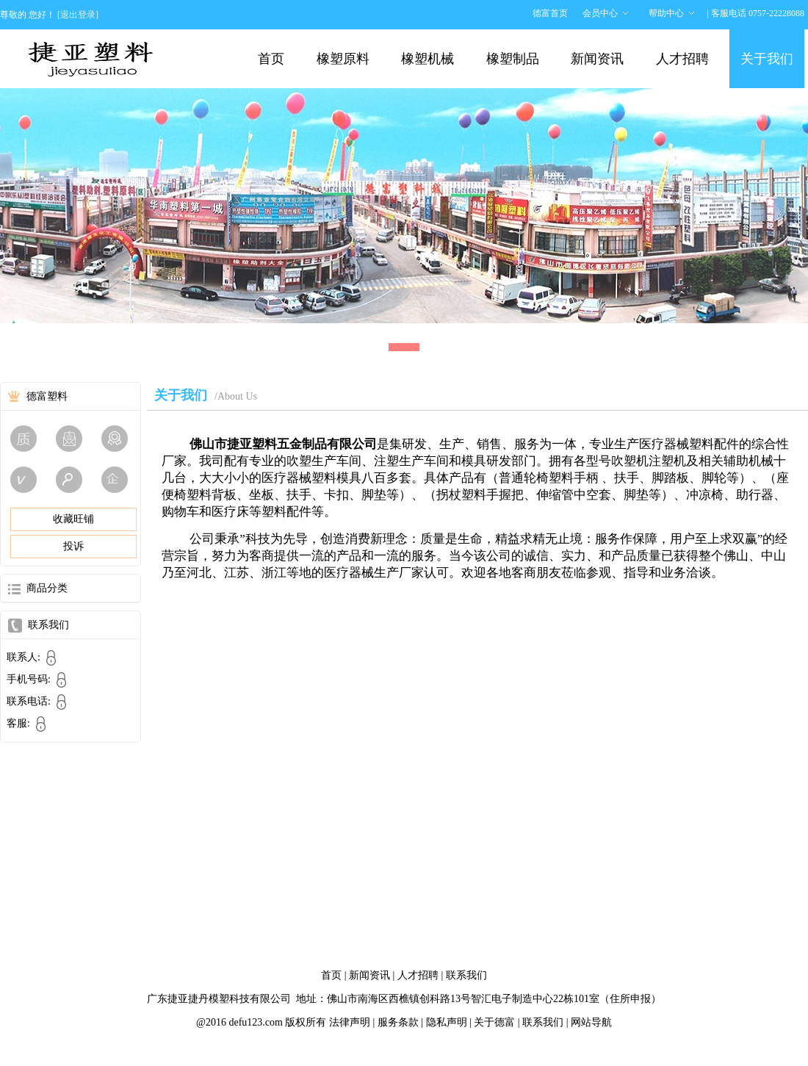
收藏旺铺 (73, 519)
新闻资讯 (597, 58)
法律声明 (349, 1022)
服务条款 (398, 1022)
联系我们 (466, 975)
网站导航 (591, 1022)
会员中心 (600, 13)
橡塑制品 (512, 58)
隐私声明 (446, 1022)
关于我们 (766, 58)
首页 (271, 58)
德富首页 (550, 13)
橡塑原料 (343, 58)
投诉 (73, 546)
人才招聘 (682, 58)
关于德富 (494, 1022)
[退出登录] (77, 15)
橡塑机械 (427, 58)
